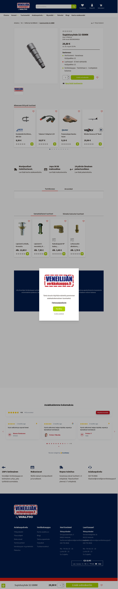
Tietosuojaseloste (59, 303)
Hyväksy (59, 309)
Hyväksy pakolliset (59, 314)
